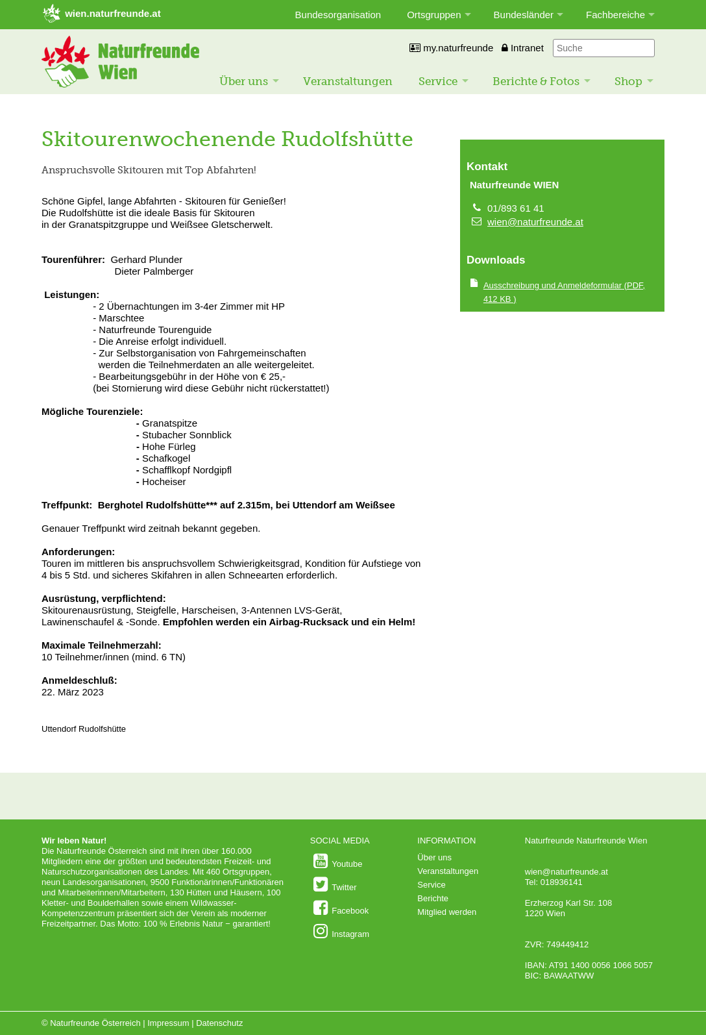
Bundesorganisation (338, 14)
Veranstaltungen (348, 81)
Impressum (168, 1023)
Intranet (523, 47)
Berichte (432, 898)
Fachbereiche (615, 14)
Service (438, 81)
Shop (628, 81)
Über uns (243, 81)
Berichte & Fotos (536, 81)
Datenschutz (219, 1023)
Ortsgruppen (434, 14)
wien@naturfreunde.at (535, 221)
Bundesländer (524, 14)
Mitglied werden (446, 912)
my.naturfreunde (451, 47)
